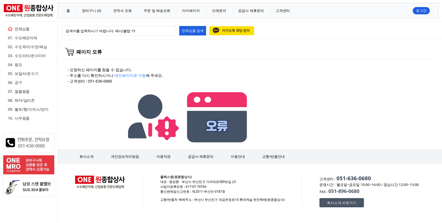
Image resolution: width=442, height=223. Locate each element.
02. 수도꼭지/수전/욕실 (27, 46)
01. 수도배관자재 (22, 37)
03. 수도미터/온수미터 (27, 55)
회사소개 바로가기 (341, 202)
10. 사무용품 (19, 118)
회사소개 (86, 156)
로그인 (421, 10)
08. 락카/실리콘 (21, 100)
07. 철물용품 (19, 91)
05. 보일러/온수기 (23, 73)
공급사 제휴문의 (200, 156)
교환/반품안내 (273, 156)
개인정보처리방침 (125, 156)
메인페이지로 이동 (130, 75)
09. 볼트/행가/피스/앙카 (28, 109)
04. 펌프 (15, 64)
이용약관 (163, 156)
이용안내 (238, 156)
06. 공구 (15, 82)
